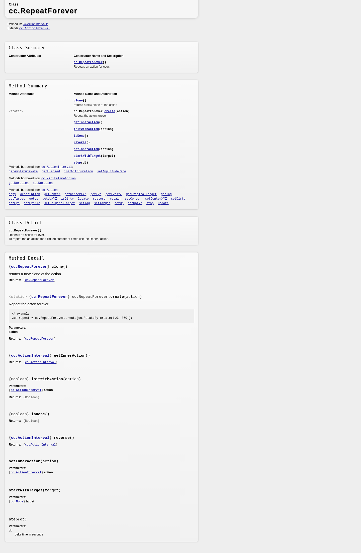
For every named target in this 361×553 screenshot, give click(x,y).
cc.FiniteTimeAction (58, 178)
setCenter (133, 199)
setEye (14, 203)
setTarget (102, 203)
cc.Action (49, 190)
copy (12, 194)
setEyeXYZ (32, 203)
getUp (33, 199)
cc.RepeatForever (88, 62)
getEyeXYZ (114, 194)
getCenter (52, 194)
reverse (80, 142)
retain (115, 199)
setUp (119, 203)
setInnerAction (86, 149)
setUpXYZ (135, 203)
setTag (84, 203)
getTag (166, 194)
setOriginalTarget (59, 203)
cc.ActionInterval (34, 28)
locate (83, 199)
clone (78, 100)
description (30, 194)
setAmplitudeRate (111, 171)
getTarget (17, 199)
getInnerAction (86, 122)
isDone (79, 136)
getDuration (19, 183)
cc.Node (17, 501)
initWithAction (86, 129)
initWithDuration (78, 171)
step (77, 163)
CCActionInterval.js (35, 24)
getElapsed (51, 171)
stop (150, 203)
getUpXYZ (49, 199)
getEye (96, 194)
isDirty (67, 199)
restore (99, 199)
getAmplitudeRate (23, 171)
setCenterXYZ (156, 199)
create (109, 111)
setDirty (178, 199)
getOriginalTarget (141, 194)
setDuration (43, 183)
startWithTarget (87, 156)
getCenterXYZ (75, 194)
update (163, 203)
